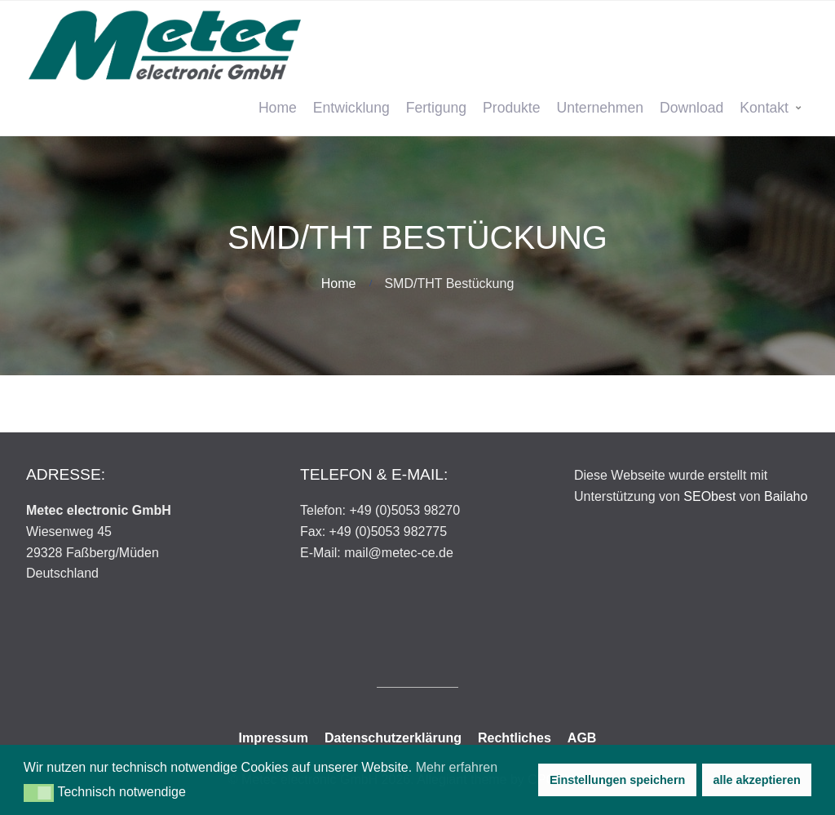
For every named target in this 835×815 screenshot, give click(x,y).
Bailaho (785, 496)
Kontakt (764, 108)
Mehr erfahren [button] (457, 767)
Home (277, 108)
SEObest (709, 496)
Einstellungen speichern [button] (617, 779)
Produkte (511, 108)
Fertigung (436, 108)
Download (691, 108)
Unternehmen (599, 108)
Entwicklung (351, 108)
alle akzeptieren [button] (757, 779)
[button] (39, 793)
